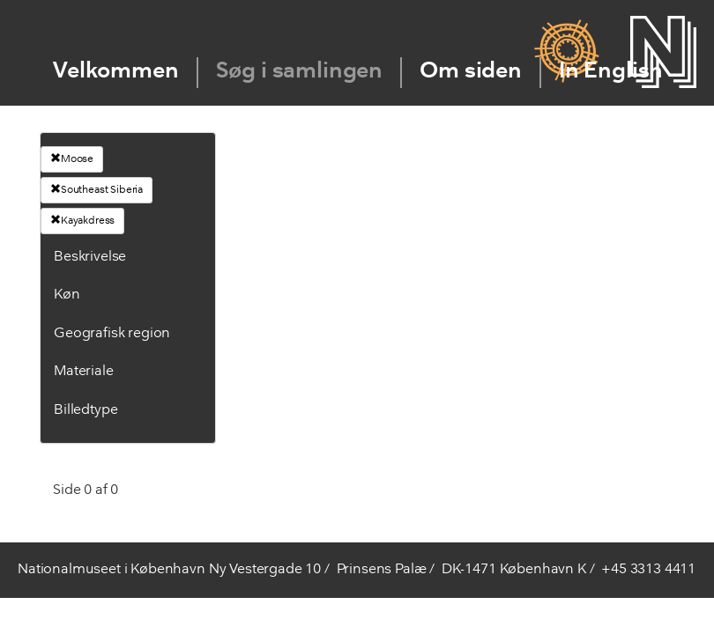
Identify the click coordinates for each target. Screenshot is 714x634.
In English (611, 72)
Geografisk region (112, 334)
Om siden (471, 72)
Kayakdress (82, 220)
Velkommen (116, 72)
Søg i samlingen (299, 72)
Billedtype (85, 410)
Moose (71, 158)
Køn (67, 295)
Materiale (84, 372)
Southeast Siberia (96, 189)
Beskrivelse (90, 257)
